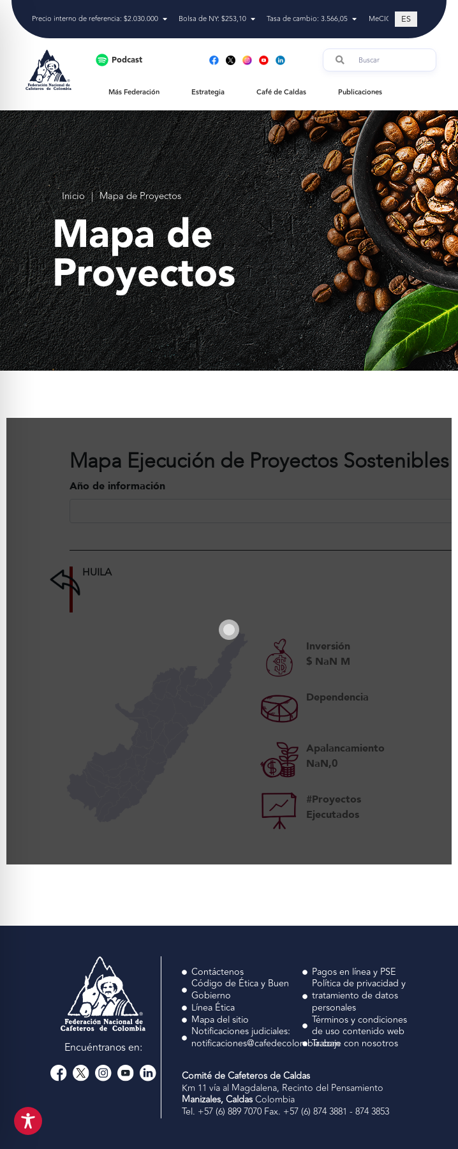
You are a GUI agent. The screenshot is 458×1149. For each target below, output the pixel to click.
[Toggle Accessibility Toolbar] (28, 1121)
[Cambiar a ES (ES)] (406, 19)
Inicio (73, 197)
